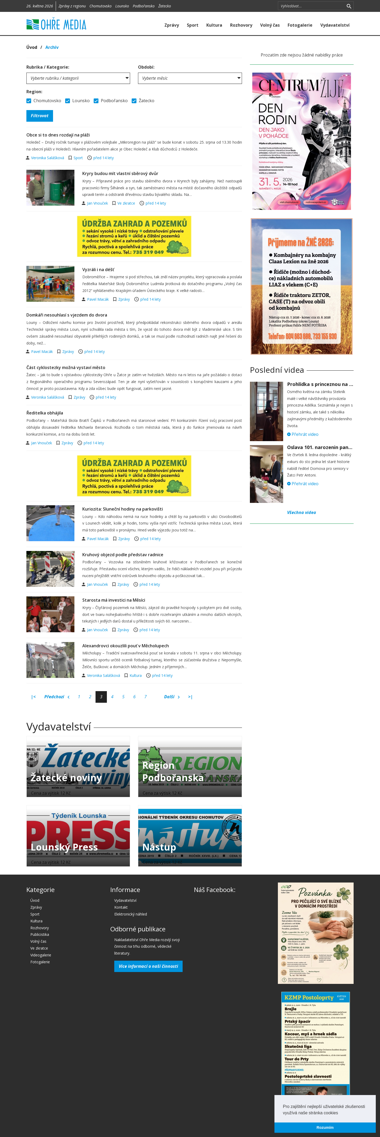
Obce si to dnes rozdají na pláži (58, 135)
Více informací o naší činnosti (148, 966)
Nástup (159, 847)
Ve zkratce (126, 203)
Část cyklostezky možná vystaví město (65, 367)
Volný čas (270, 25)
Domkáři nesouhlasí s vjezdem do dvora (66, 315)
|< (33, 697)
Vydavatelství (335, 25)
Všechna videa (301, 512)
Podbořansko (144, 5)
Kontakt (121, 907)
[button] (340, 1113)
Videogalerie (40, 954)
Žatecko (164, 5)
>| (190, 697)
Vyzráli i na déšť (98, 269)
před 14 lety (103, 157)
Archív (52, 47)
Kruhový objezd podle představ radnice (122, 555)
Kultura (214, 25)
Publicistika (39, 934)
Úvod (31, 47)
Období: (146, 67)
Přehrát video (303, 434)
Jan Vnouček (98, 203)
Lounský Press (64, 847)
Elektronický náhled (130, 914)
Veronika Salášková (48, 157)
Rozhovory (241, 25)
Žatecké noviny (66, 777)
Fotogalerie (300, 25)
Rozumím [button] (325, 1127)
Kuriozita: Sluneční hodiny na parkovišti (122, 509)
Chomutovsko (100, 5)
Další (172, 697)
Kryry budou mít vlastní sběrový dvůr (120, 173)
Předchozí (56, 697)
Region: (34, 92)
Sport (192, 25)
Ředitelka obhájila (44, 413)
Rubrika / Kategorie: (47, 67)
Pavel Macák (98, 299)
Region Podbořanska (173, 771)
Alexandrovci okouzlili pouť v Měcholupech (125, 646)
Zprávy (171, 25)
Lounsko (122, 5)
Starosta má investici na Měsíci (113, 600)
